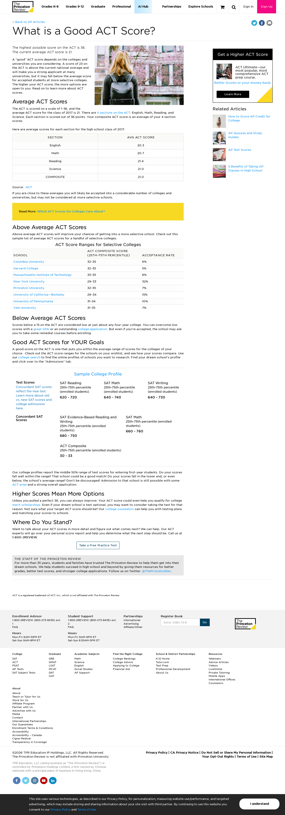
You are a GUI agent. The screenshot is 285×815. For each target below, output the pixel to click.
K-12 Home (163, 658)
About (16, 693)
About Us (162, 672)
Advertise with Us (24, 710)
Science (79, 662)
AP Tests (18, 669)
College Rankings (124, 658)
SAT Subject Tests (23, 672)
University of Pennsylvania (33, 301)
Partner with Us (22, 707)
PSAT (15, 665)
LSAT (52, 665)
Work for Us (20, 700)
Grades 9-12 (75, 6)
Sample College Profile (98, 374)
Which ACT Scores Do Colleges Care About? (71, 211)
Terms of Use (86, 809)
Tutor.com (162, 662)
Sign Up (267, 6)
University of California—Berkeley (38, 294)
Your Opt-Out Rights (218, 756)
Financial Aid (121, 669)
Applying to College (126, 665)
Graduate (98, 6)
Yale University (24, 307)
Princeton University (28, 288)
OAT (51, 676)
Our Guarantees (22, 724)
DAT (51, 672)
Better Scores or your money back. (242, 83)
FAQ (15, 627)
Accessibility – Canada (27, 735)
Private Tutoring (219, 672)
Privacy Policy (61, 809)
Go (205, 622)
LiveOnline (215, 669)
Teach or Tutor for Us (26, 696)
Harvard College (25, 268)
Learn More (232, 94)
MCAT (52, 669)
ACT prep (20, 484)
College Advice (123, 662)
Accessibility (20, 731)
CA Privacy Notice (184, 752)
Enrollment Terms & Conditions (32, 728)
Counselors (216, 683)
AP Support (82, 672)
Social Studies (83, 669)
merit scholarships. (26, 504)
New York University (29, 281)
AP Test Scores (239, 149)
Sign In (248, 6)
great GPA (41, 329)
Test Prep (162, 665)
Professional (121, 6)
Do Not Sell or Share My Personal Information (236, 752)
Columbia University (28, 261)
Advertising (131, 623)
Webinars (215, 658)
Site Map (266, 756)
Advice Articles (219, 662)
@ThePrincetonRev (156, 571)
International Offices (222, 679)
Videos (213, 665)
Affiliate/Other (133, 627)
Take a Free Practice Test (98, 545)
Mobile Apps (217, 676)
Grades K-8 (50, 6)
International (132, 620)
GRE (51, 658)
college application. (93, 329)
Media (16, 714)
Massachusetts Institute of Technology (42, 274)
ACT (29, 187)
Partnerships (171, 6)
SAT (14, 658)
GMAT (52, 662)
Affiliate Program (23, 703)
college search (29, 357)
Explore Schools (200, 6)
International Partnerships (29, 721)
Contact (17, 717)
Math (77, 658)
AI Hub (143, 6)
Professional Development (173, 669)
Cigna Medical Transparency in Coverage (29, 740)
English (79, 665)
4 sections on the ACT (113, 112)
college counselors (120, 509)
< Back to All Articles (28, 22)
